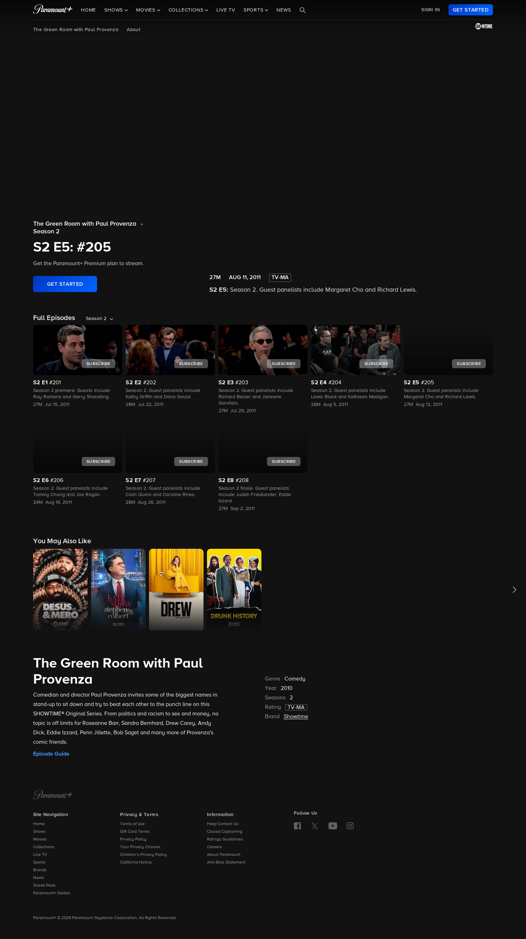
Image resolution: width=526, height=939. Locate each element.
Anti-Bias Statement (226, 862)
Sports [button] (254, 10)
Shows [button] (114, 10)
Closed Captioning (224, 832)
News (283, 10)
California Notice (136, 862)
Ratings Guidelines (225, 839)
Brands (40, 870)
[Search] (302, 10)
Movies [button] (146, 10)
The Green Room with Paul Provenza (75, 29)
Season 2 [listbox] (96, 318)
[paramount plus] (53, 10)
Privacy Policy (133, 839)
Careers (214, 847)
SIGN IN (430, 9)
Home (88, 10)
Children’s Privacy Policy (143, 855)
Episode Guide (51, 754)
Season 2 (46, 231)
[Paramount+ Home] (53, 795)
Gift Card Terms (135, 832)
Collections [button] (187, 10)
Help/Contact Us (222, 824)
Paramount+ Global (51, 893)
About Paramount (223, 855)
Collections (43, 847)
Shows (39, 832)
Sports (39, 862)
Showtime (296, 717)
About (133, 29)
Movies (40, 839)
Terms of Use (132, 824)
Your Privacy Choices (140, 847)
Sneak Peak (44, 885)
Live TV (225, 10)
